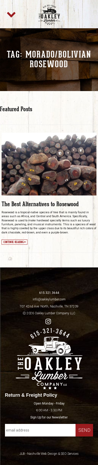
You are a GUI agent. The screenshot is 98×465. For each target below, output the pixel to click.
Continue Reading (14, 242)
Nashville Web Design (42, 454)
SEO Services (70, 454)
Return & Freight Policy (31, 395)
